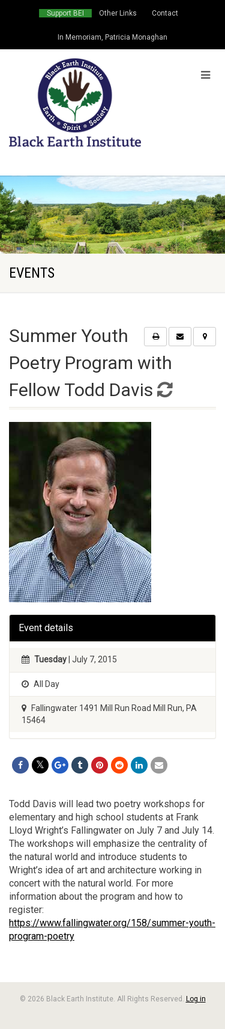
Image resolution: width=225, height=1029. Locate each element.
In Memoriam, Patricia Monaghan (112, 37)
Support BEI (65, 13)
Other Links (118, 13)
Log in (196, 999)
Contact (165, 13)
